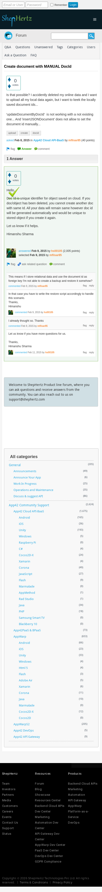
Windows (25, 536)
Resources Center (48, 800)
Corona (24, 567)
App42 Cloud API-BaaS (48, 140)
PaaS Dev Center (47, 850)
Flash (22, 580)
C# (21, 549)
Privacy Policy (62, 882)
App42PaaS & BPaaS (27, 630)
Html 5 (23, 668)
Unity (22, 530)
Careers (7, 811)
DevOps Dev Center (49, 856)
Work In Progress (25, 483)
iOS (21, 524)
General (15, 465)
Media (6, 800)
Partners (8, 794)
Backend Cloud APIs (82, 783)
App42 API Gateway (27, 737)
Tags (60, 47)
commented (14, 286)
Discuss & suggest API (28, 496)
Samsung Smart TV (31, 618)
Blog (38, 789)
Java (21, 605)
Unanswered (43, 47)
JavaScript (25, 574)
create (24, 133)
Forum (21, 35)
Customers (10, 806)
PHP (21, 611)
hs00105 (56, 251)
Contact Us (10, 822)
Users (91, 47)
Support (8, 828)
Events (7, 817)
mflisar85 (74, 140)
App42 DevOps (24, 730)
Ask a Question (15, 55)
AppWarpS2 (22, 724)
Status (6, 833)
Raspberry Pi (27, 542)
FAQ (34, 55)
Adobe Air (25, 680)
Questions (22, 47)
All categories (23, 456)
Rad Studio (26, 599)
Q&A (7, 47)
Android (24, 517)
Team (6, 783)
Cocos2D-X (26, 555)
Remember (60, 4)
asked (10, 140)
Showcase (42, 794)
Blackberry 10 (28, 624)
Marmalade (26, 586)
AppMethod (27, 592)
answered (25, 251)
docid (36, 133)
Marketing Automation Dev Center (46, 822)
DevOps (73, 822)
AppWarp (20, 636)
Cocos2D (25, 718)
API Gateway (77, 800)
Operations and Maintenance (33, 490)
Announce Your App (27, 477)
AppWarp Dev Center (50, 845)
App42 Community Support (29, 505)
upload (12, 133)
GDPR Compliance (48, 861)
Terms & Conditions (34, 882)
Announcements (25, 471)
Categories (75, 47)
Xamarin (24, 561)
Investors (9, 789)
